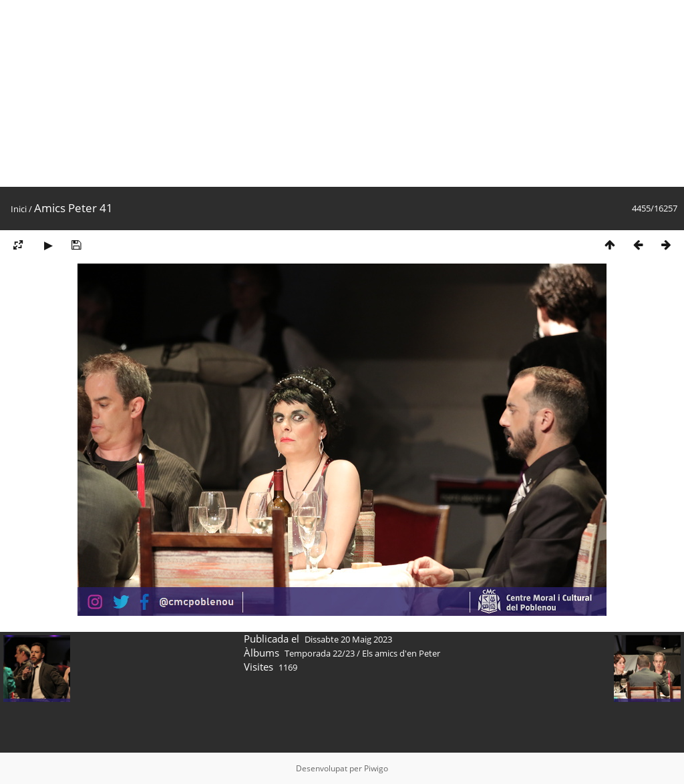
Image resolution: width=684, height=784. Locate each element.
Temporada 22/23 (320, 653)
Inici (19, 209)
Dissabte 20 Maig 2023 (348, 639)
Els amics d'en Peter (401, 653)
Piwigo (376, 768)
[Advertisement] (342, 93)
